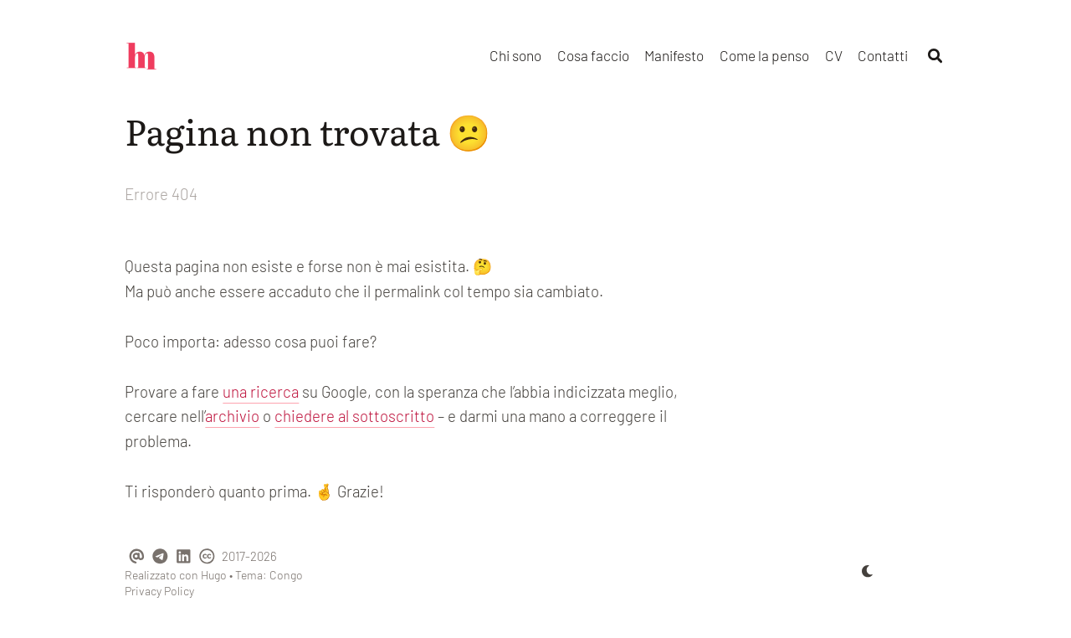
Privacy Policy (159, 591)
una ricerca (261, 391)
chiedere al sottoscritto (354, 415)
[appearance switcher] (867, 571)
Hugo (214, 575)
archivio (232, 415)
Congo (286, 575)
